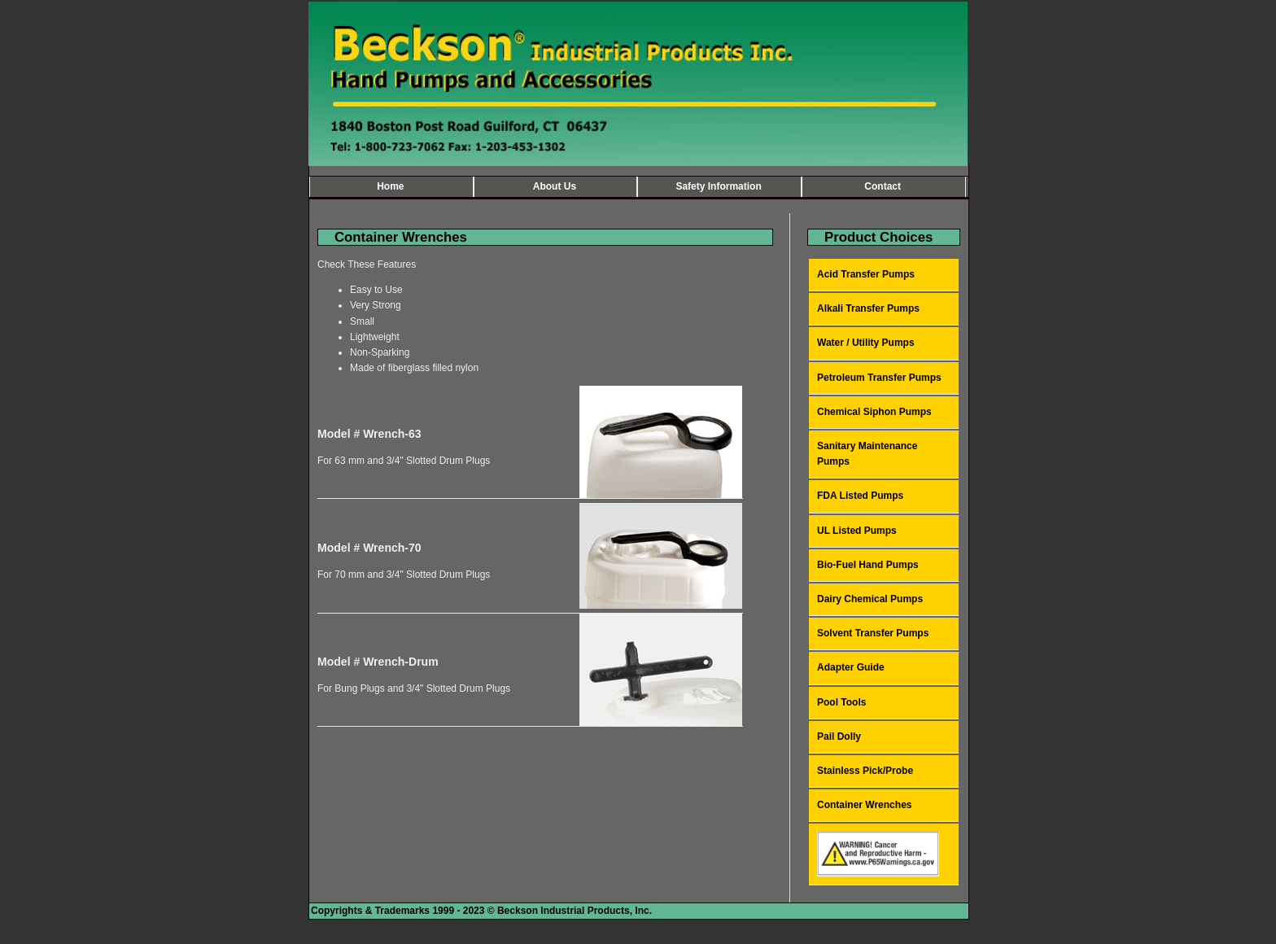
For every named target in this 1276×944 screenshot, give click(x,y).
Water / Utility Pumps (866, 342)
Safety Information (718, 186)
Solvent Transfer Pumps (873, 633)
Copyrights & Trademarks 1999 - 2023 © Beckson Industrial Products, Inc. (481, 910)
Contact (882, 186)
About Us (554, 186)
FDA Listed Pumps (860, 495)
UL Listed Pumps (857, 530)
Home (390, 186)
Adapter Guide (851, 667)
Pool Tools (841, 702)
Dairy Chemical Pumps (870, 599)
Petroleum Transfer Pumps (879, 377)
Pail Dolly (839, 736)
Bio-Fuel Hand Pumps (868, 564)
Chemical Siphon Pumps (874, 411)
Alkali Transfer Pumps (868, 308)
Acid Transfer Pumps (866, 274)
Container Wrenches (864, 805)
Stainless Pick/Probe (865, 770)
